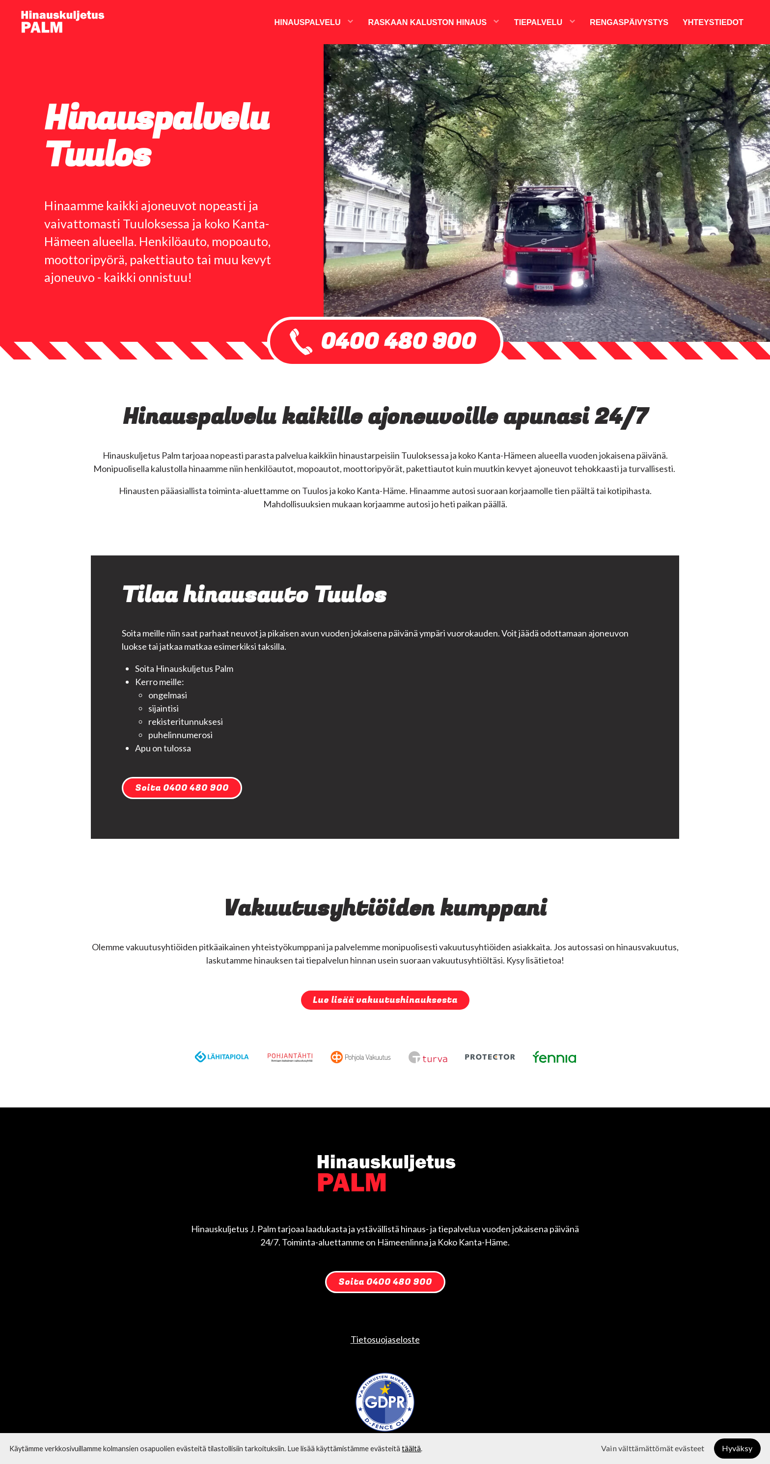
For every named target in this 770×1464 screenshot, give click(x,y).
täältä (411, 1448)
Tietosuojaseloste (385, 1339)
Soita (182, 788)
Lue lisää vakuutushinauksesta (385, 1000)
